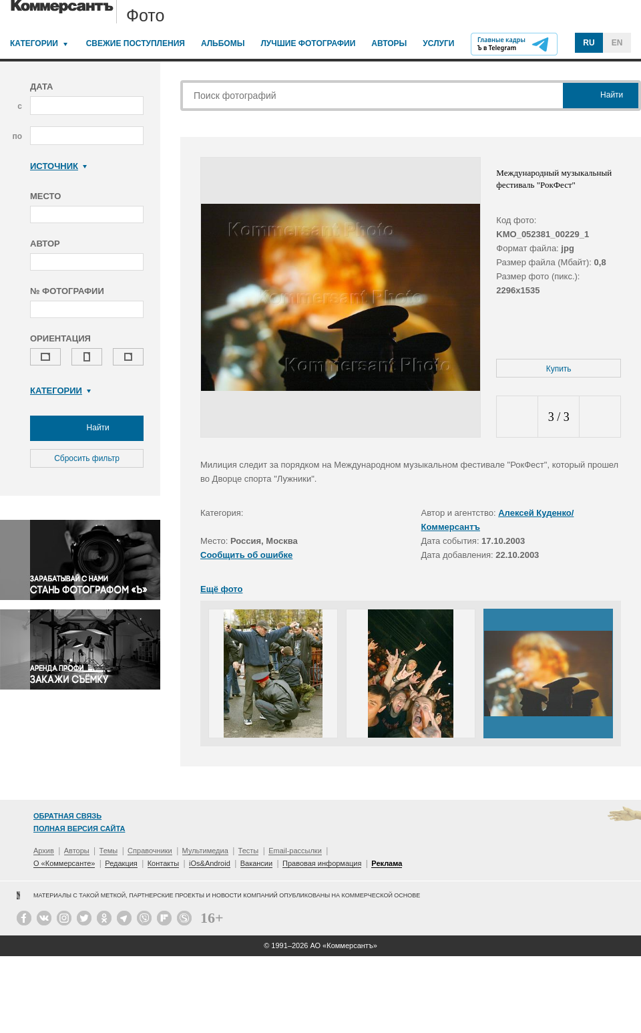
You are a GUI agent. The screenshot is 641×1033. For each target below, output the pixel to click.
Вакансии (256, 863)
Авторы (389, 43)
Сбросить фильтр (87, 458)
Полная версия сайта (79, 829)
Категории (34, 43)
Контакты (164, 863)
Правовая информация (321, 863)
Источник (58, 166)
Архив (43, 851)
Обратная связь (67, 816)
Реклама (386, 863)
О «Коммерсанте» (64, 863)
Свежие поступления (135, 43)
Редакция (121, 863)
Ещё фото (221, 589)
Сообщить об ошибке (246, 555)
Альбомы (223, 43)
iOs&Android (209, 863)
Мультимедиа (205, 851)
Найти (87, 428)
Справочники (150, 851)
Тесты (248, 851)
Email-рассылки (295, 851)
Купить (559, 369)
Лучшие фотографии (307, 43)
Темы (108, 851)
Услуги (438, 43)
